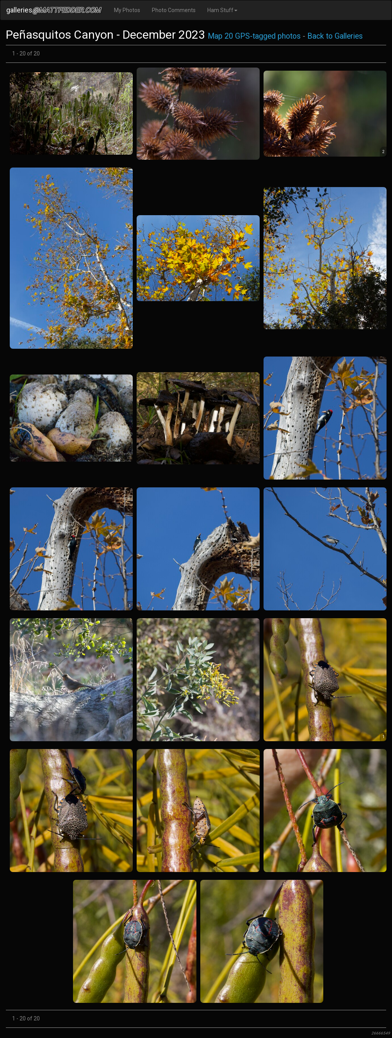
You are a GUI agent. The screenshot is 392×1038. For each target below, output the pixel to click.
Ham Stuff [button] (222, 10)
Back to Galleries (335, 36)
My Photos (127, 10)
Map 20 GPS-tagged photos (254, 36)
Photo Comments (174, 10)
